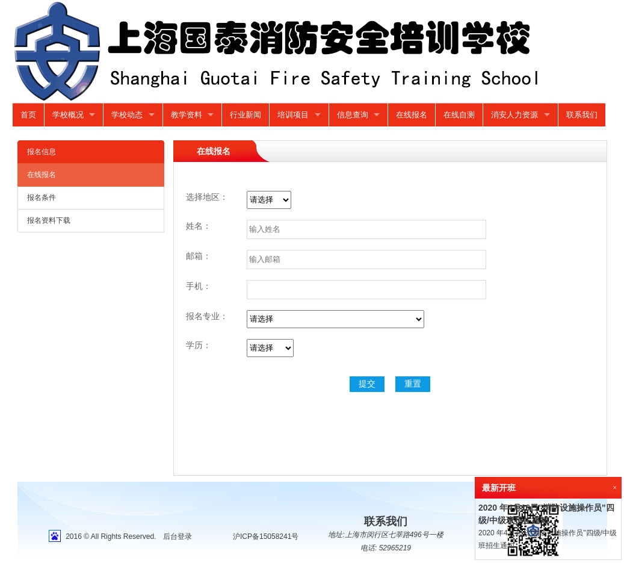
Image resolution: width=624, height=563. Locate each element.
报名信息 (41, 152)
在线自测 (459, 114)
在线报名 (411, 114)
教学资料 (186, 114)
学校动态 (127, 114)
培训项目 (293, 114)
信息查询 (352, 114)
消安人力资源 (514, 114)
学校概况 (68, 114)
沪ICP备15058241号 (265, 536)
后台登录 (177, 536)
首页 (28, 114)
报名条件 (41, 197)
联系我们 (582, 114)
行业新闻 (245, 114)
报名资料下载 (48, 220)
